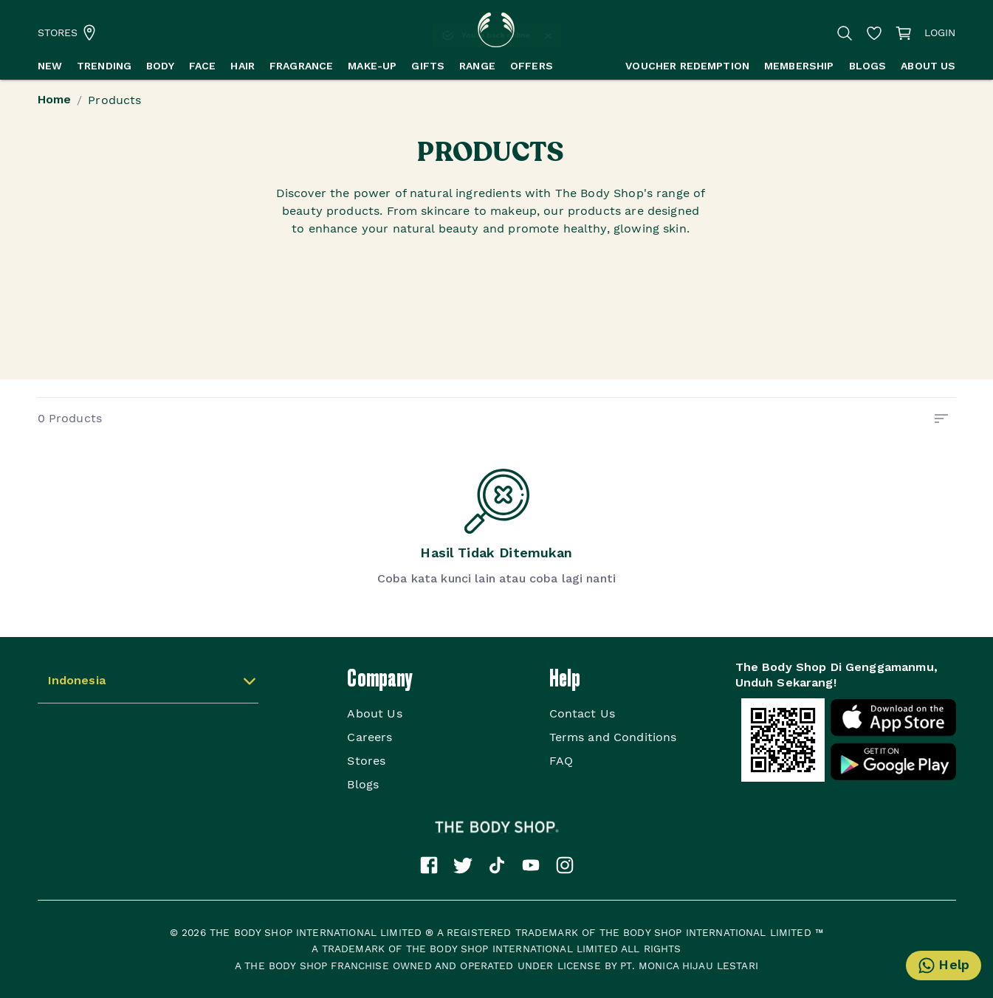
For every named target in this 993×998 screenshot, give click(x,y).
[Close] (561, 36)
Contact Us (582, 713)
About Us (374, 713)
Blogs (363, 784)
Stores (366, 761)
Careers (369, 737)
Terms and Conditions (613, 737)
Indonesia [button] (77, 681)
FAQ (561, 761)
